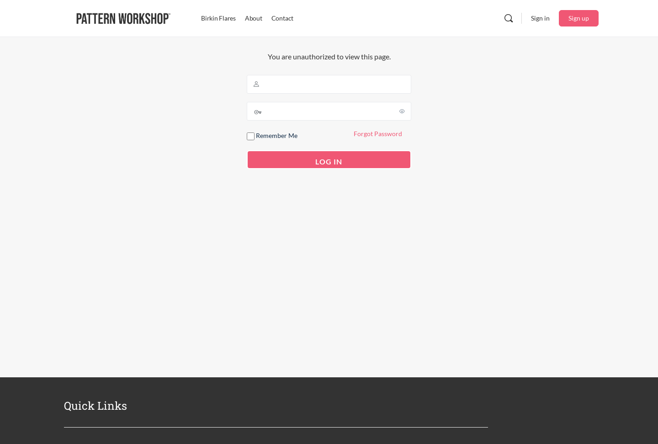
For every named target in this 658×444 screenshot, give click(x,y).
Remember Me (272, 136)
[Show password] (402, 111)
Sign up (578, 18)
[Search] (508, 18)
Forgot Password (378, 133)
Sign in (540, 18)
